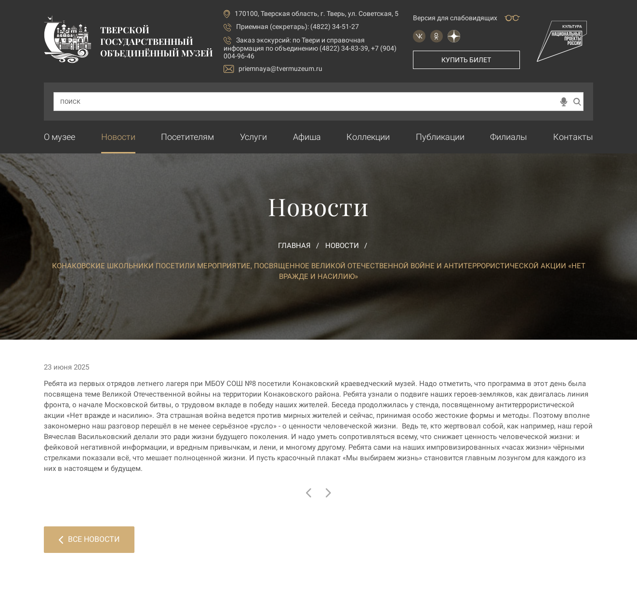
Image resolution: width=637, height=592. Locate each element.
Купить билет (466, 60)
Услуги (253, 137)
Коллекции (368, 137)
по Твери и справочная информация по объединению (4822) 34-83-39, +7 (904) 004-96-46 (310, 48)
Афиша (307, 137)
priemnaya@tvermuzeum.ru (273, 69)
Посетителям (187, 137)
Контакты (573, 137)
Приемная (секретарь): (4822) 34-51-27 (297, 26)
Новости (118, 137)
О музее (59, 137)
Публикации (440, 137)
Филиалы (508, 137)
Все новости (89, 539)
